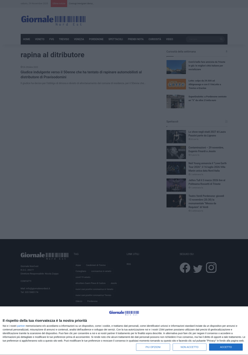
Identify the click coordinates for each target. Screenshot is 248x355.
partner (21, 326)
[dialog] (124, 331)
